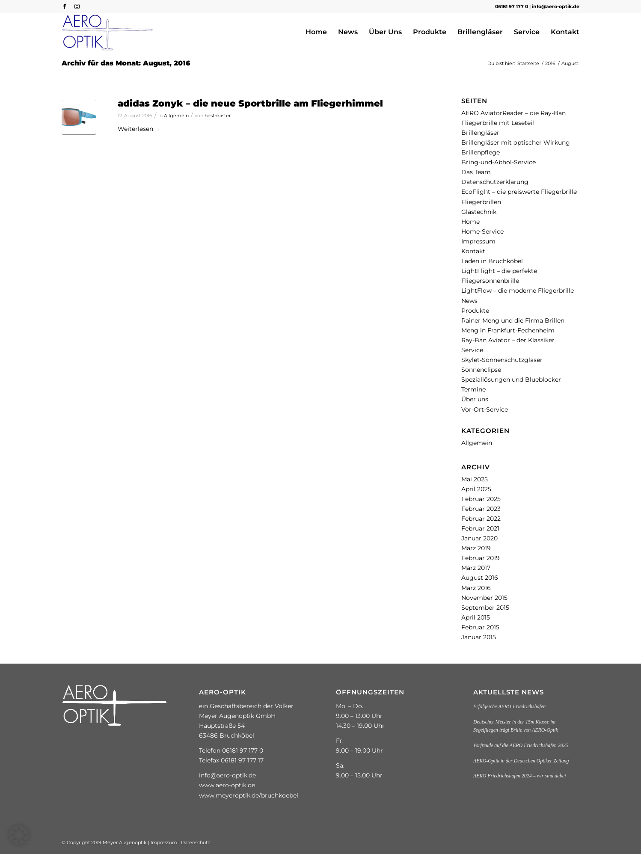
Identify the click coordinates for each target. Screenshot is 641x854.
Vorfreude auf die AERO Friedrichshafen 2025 (520, 745)
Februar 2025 (481, 499)
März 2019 (476, 548)
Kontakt (473, 251)
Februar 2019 (480, 558)
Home (470, 221)
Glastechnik (478, 212)
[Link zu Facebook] (64, 6)
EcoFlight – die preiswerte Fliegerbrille (519, 192)
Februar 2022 (481, 518)
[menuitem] (316, 32)
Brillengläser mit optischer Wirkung (515, 142)
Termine (473, 389)
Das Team (476, 172)
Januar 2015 (478, 637)
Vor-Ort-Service (484, 409)
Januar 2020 (479, 538)
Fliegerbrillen (481, 202)
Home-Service (482, 231)
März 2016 (476, 588)
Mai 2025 (474, 479)
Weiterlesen (139, 129)
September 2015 (485, 607)
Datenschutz (195, 842)
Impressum (478, 241)
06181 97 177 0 (511, 6)
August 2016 (479, 577)
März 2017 (475, 568)
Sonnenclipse (481, 370)
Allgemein (176, 116)
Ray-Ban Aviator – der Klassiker (508, 340)
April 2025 (476, 489)
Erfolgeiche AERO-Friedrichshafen (509, 706)
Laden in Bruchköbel (492, 261)
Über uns (474, 399)
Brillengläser (480, 132)
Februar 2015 (480, 627)
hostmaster (218, 116)
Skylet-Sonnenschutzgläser (502, 360)
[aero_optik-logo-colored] (108, 32)
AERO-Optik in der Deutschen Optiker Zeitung (521, 761)
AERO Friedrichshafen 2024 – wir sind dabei (519, 776)
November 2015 (484, 598)
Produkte (475, 310)
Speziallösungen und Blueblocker (511, 379)
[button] (19, 835)
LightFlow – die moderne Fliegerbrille (517, 290)
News (469, 301)
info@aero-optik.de (555, 6)
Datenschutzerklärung (494, 182)
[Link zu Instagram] (77, 6)
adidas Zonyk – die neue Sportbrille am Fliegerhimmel (250, 103)
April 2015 (475, 617)
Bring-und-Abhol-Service (498, 162)
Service (472, 350)
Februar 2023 (481, 509)
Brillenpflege (480, 152)
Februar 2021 (480, 528)
